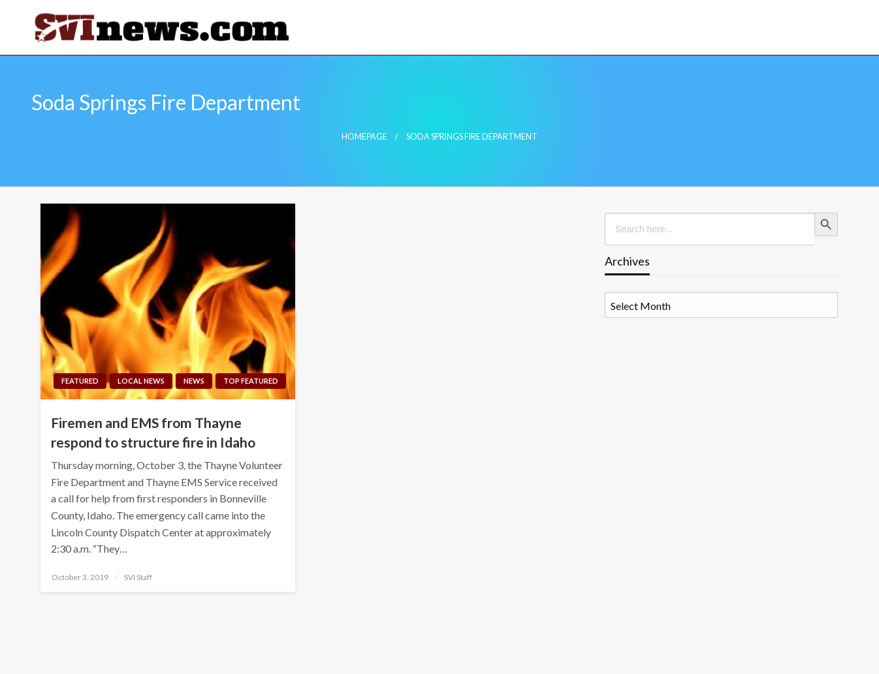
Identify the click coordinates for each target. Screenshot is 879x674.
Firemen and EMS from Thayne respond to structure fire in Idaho (153, 432)
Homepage (364, 137)
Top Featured (250, 380)
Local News (141, 380)
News (194, 380)
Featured (80, 380)
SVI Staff (138, 577)
